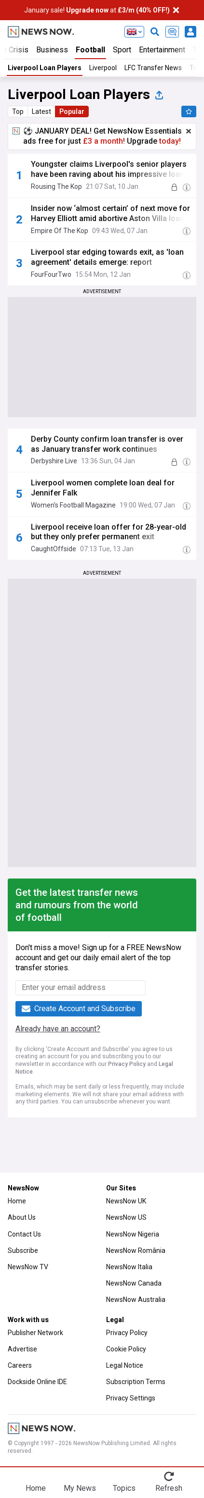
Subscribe (23, 1250)
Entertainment (162, 49)
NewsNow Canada (134, 1283)
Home (17, 1201)
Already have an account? (57, 1028)
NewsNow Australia (135, 1299)
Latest (41, 111)
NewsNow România (135, 1250)
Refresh (168, 1488)
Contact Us (24, 1234)
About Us (22, 1217)
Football (90, 49)
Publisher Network (35, 1333)
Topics (124, 1488)
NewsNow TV (28, 1267)
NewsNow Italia (129, 1267)
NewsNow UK (126, 1201)
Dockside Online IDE (37, 1382)
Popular (71, 111)
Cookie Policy (126, 1349)
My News (80, 1488)
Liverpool (103, 68)
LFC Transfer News (153, 68)
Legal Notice (124, 1365)
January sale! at (97, 10)
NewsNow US (126, 1217)
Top (18, 111)
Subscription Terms (135, 1382)
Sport (122, 49)
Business (52, 49)
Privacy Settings (130, 1398)
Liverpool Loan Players (45, 68)
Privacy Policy (127, 1064)
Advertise (22, 1349)
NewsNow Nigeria (132, 1234)
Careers (20, 1365)
